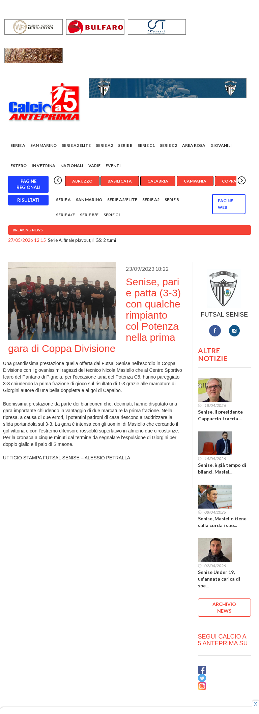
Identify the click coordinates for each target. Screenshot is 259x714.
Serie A (17, 145)
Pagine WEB (225, 204)
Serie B (125, 145)
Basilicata (120, 181)
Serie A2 (104, 145)
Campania (195, 181)
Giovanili (221, 145)
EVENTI (113, 165)
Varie (94, 165)
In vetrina (43, 165)
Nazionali (71, 165)
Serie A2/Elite (122, 199)
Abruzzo (82, 181)
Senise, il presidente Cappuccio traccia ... (220, 415)
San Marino (43, 145)
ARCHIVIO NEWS (224, 607)
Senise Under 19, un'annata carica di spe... (219, 578)
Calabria (157, 181)
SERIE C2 (168, 145)
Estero (18, 165)
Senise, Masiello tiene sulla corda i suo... (222, 522)
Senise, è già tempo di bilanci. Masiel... (222, 468)
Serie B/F (89, 214)
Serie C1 (146, 145)
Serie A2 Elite (76, 145)
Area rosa (193, 145)
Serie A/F (65, 214)
